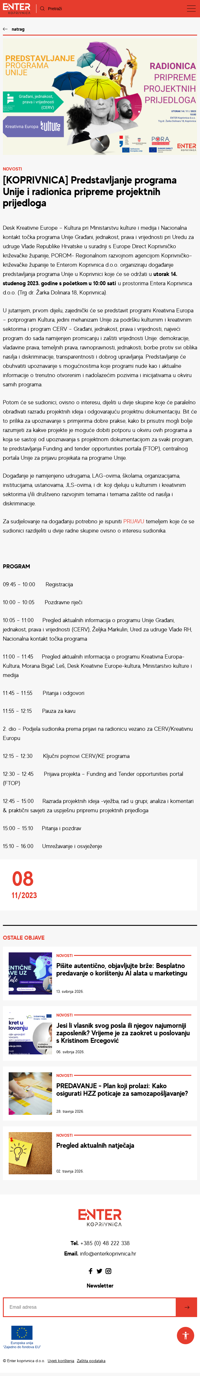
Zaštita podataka (91, 1364)
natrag (18, 29)
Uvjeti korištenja (61, 1364)
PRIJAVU (133, 521)
